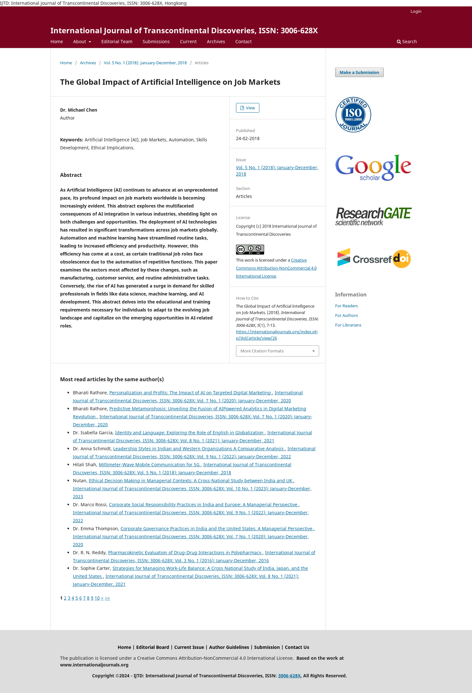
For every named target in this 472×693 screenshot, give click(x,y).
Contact (243, 41)
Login (416, 11)
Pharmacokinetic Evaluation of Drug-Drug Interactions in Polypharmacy (185, 552)
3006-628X (289, 676)
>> (107, 598)
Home (57, 41)
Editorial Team (116, 41)
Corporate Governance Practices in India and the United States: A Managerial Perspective (217, 528)
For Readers (346, 306)
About (80, 41)
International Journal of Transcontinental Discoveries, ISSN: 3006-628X (184, 30)
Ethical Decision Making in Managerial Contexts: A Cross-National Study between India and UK (191, 480)
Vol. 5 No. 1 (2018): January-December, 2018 (145, 63)
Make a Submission (359, 72)
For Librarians (348, 325)
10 (97, 598)
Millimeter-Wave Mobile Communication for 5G (150, 464)
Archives (216, 41)
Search (407, 41)
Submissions (156, 41)
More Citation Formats (262, 351)
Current (188, 41)
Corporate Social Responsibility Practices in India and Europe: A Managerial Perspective (204, 504)
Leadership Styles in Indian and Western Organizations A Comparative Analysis (199, 448)
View (250, 108)
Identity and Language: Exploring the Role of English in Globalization (190, 432)
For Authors (346, 315)
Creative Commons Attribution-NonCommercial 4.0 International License (276, 268)
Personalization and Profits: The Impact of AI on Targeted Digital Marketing (190, 393)
